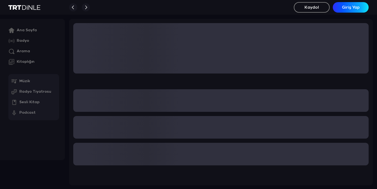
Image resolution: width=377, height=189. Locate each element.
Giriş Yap (351, 7)
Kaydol (312, 7)
